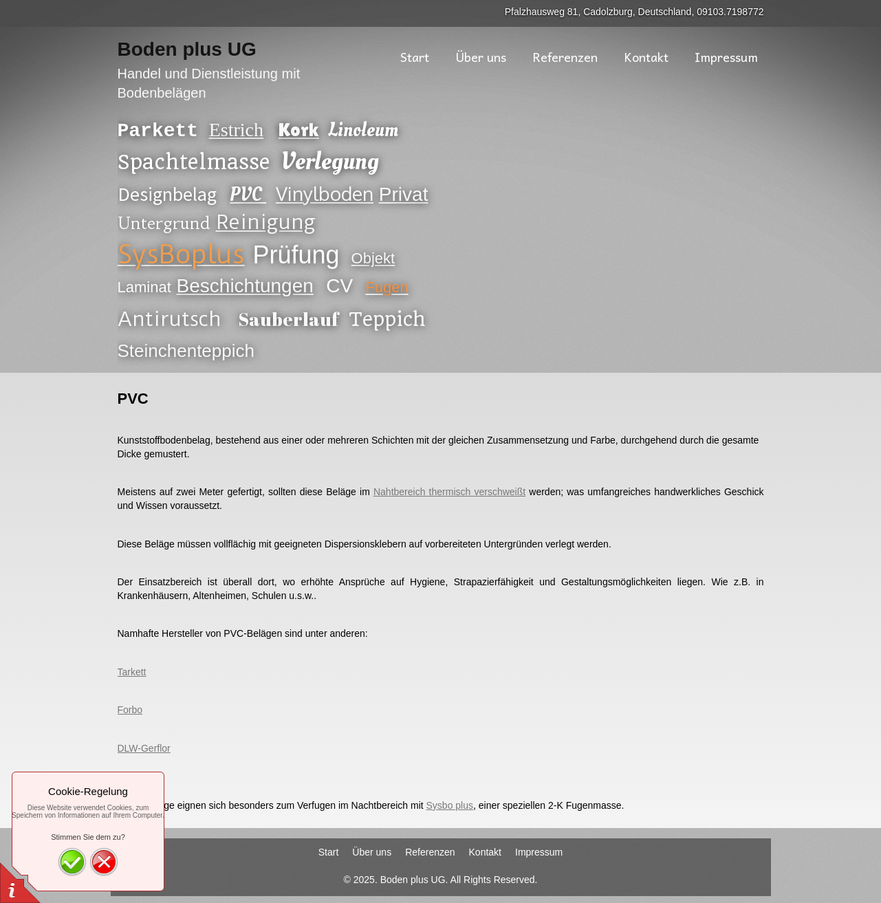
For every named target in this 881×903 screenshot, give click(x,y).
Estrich (236, 130)
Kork (299, 130)
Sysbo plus (449, 805)
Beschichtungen (245, 285)
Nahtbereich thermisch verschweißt (449, 491)
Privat (403, 194)
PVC (248, 195)
